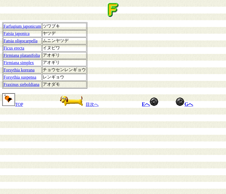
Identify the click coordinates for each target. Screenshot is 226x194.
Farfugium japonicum (22, 26)
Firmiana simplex (19, 62)
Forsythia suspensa (20, 77)
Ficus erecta (14, 48)
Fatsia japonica (16, 33)
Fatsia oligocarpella (21, 41)
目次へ (78, 104)
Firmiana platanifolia (22, 55)
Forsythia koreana (19, 70)
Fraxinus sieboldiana (21, 84)
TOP (12, 104)
